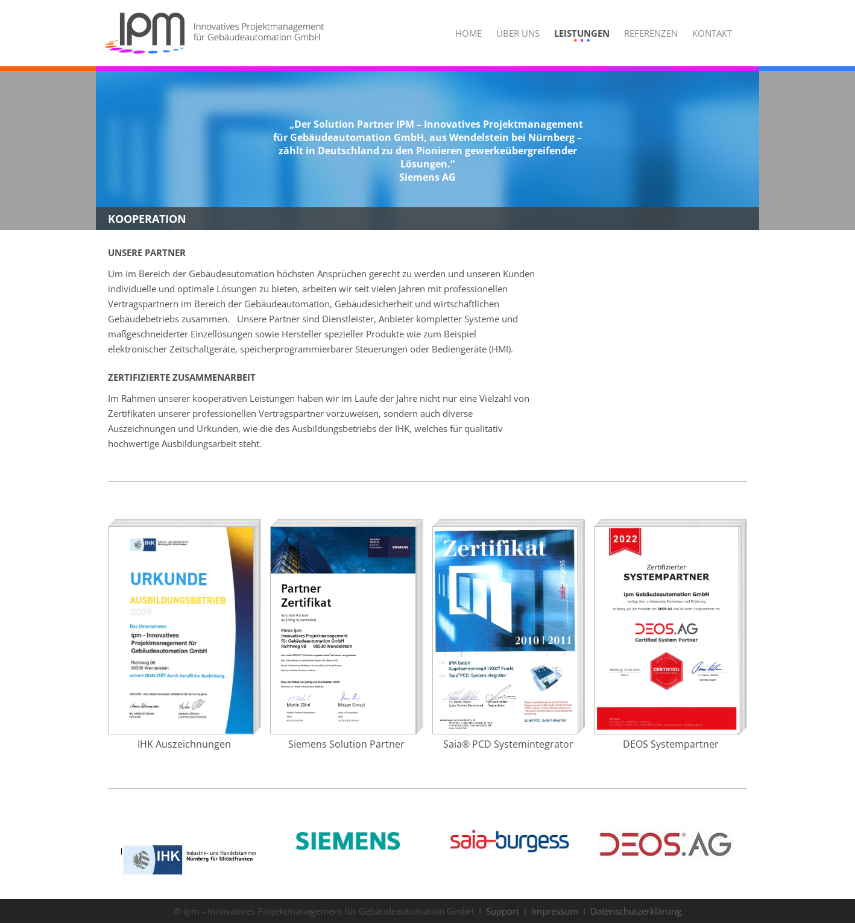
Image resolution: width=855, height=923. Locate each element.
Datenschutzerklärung (635, 911)
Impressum (554, 911)
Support (502, 911)
